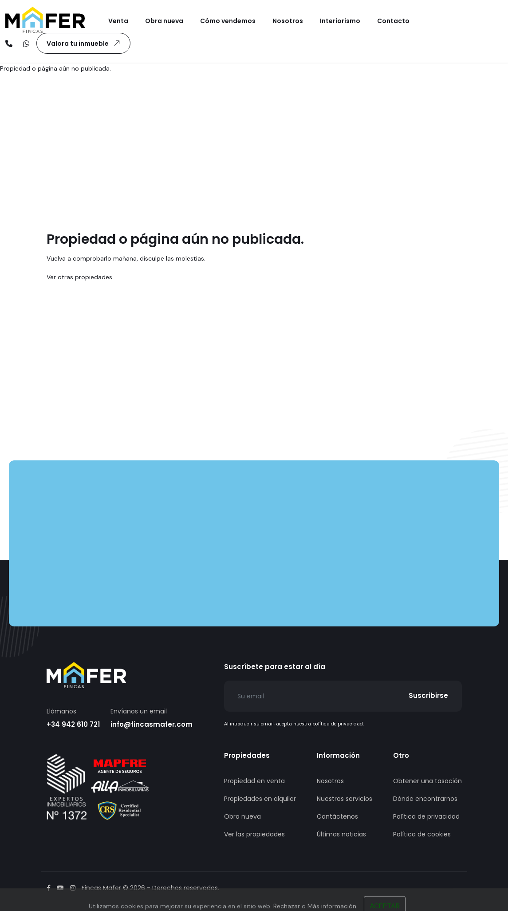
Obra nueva (242, 816)
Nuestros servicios (344, 798)
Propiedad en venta (254, 780)
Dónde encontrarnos (425, 798)
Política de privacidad (426, 816)
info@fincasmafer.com (151, 724)
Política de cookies (422, 834)
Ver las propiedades (254, 834)
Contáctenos (337, 816)
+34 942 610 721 (73, 724)
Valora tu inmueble (85, 43)
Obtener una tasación (427, 780)
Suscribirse (428, 695)
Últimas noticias (341, 834)
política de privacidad (337, 724)
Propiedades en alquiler (260, 798)
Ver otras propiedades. (80, 277)
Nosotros (330, 780)
